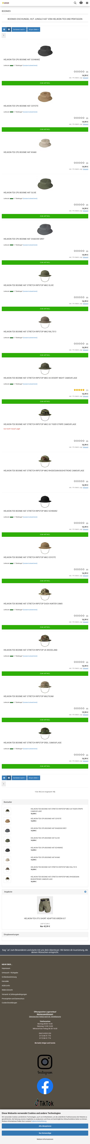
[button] (4, 29)
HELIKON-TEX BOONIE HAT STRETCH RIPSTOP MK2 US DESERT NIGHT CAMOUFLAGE (40, 378)
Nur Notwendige (45, 1133)
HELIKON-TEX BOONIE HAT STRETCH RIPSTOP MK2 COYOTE (30, 557)
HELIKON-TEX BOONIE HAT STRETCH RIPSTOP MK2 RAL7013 (30, 331)
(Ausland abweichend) (30, 65)
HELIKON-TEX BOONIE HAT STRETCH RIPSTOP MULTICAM (28, 696)
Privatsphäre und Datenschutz (13, 999)
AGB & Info (6, 986)
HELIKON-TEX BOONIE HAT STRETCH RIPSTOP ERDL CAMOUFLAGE (32, 743)
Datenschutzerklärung (38, 1121)
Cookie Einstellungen (9, 1003)
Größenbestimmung (9, 977)
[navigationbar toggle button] (87, 3)
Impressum (6, 968)
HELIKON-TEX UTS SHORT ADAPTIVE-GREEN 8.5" (45, 918)
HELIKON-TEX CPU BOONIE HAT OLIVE (20, 192)
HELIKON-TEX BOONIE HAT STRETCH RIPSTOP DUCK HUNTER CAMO (33, 604)
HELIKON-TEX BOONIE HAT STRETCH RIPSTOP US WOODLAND (30, 650)
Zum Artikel (45, 83)
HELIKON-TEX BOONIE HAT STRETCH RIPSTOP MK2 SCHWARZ (30, 511)
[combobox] (19, 29)
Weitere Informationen (45, 1139)
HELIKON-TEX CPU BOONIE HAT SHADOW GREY (24, 239)
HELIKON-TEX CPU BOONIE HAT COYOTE (21, 106)
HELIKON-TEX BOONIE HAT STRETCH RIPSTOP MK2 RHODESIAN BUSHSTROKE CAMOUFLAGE (44, 471)
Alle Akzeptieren (45, 1126)
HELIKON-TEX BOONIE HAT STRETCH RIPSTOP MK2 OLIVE (29, 285)
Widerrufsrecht (7, 990)
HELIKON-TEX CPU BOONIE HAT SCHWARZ (22, 59)
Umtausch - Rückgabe (10, 973)
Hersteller (5, 981)
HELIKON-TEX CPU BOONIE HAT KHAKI (20, 152)
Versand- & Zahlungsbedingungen (14, 994)
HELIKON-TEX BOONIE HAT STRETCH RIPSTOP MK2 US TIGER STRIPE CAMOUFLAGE (40, 424)
